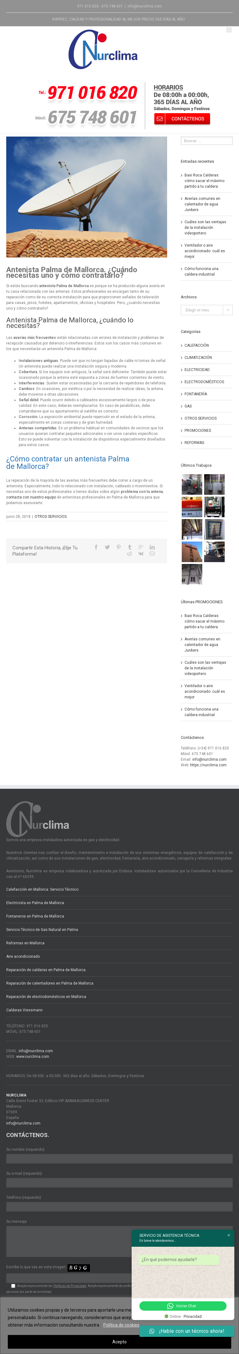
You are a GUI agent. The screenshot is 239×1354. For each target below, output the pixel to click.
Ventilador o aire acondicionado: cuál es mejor (205, 251)
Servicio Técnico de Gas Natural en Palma (42, 930)
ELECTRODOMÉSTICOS (204, 382)
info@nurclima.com (145, 6)
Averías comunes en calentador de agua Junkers (202, 204)
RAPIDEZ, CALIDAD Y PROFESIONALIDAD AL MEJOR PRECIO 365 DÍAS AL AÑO (118, 19)
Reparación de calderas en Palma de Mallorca (46, 970)
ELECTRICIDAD (197, 370)
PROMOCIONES (198, 430)
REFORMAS (194, 443)
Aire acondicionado (23, 956)
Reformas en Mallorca (25, 943)
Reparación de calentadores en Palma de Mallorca (49, 983)
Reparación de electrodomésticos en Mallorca (46, 997)
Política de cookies (121, 1325)
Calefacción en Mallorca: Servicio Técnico (42, 889)
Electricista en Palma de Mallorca (35, 903)
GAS (188, 406)
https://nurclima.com (208, 765)
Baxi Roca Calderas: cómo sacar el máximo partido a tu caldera (204, 181)
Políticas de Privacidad (70, 1286)
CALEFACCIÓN (197, 345)
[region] (119, 1325)
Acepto (119, 1341)
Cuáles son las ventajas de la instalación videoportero (205, 227)
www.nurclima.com (32, 1056)
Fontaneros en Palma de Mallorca (35, 916)
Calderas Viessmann (24, 1010)
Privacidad (193, 1316)
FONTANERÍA (196, 394)
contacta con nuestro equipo (31, 497)
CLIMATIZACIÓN (198, 357)
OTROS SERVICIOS (51, 516)
